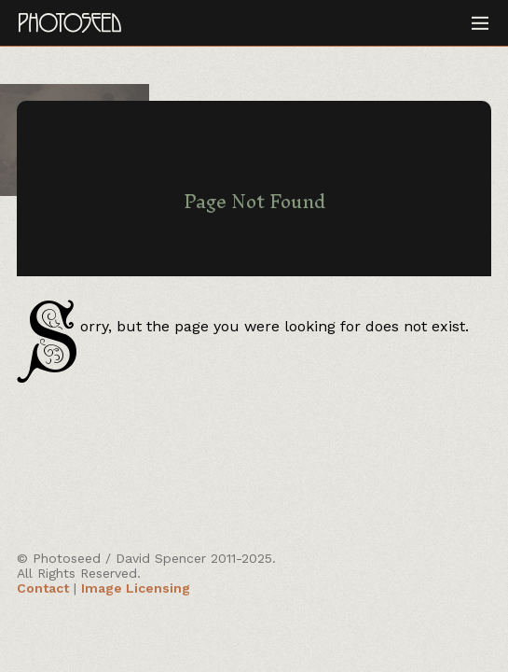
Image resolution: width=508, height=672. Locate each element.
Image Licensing (135, 588)
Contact (43, 588)
